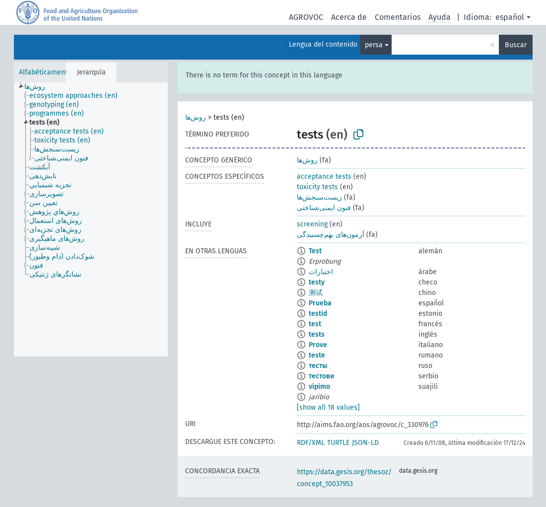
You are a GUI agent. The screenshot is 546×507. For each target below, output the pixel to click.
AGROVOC (306, 17)
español (509, 17)
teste (317, 355)
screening (312, 224)
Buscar (516, 45)
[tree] (91, 219)
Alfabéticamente (45, 72)
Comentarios (397, 17)
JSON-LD (365, 442)
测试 (316, 293)
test (315, 324)
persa (374, 45)
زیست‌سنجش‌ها (319, 197)
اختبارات (321, 272)
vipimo (319, 386)
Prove (318, 345)
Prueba (320, 303)
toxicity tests (317, 187)
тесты (318, 366)
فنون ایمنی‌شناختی (324, 208)
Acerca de (349, 17)
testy (317, 282)
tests (317, 334)
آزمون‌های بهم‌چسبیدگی (330, 234)
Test (315, 251)
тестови (321, 376)
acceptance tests (324, 176)
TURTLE (338, 442)
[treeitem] (39, 86)
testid (318, 313)
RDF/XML (311, 442)
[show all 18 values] (328, 407)
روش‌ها (195, 117)
